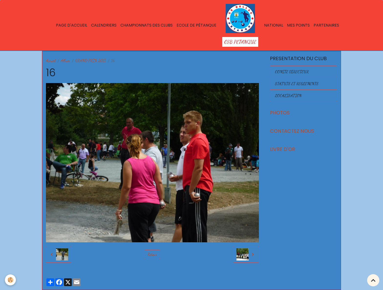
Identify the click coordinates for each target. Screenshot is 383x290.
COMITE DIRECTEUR (292, 71)
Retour (152, 254)
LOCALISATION (288, 95)
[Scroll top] (373, 280)
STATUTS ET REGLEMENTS (297, 83)
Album (65, 60)
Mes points (298, 25)
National (273, 25)
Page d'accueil (71, 25)
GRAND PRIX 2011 (90, 60)
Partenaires (326, 25)
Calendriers (104, 25)
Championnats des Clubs (146, 25)
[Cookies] (10, 279)
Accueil (51, 60)
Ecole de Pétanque (196, 25)
